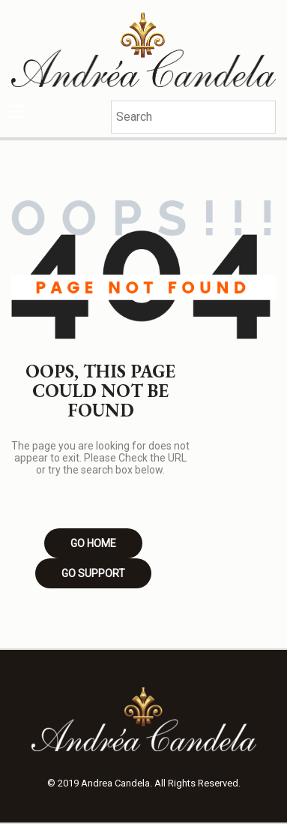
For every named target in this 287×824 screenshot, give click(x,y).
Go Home (93, 543)
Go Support (93, 573)
